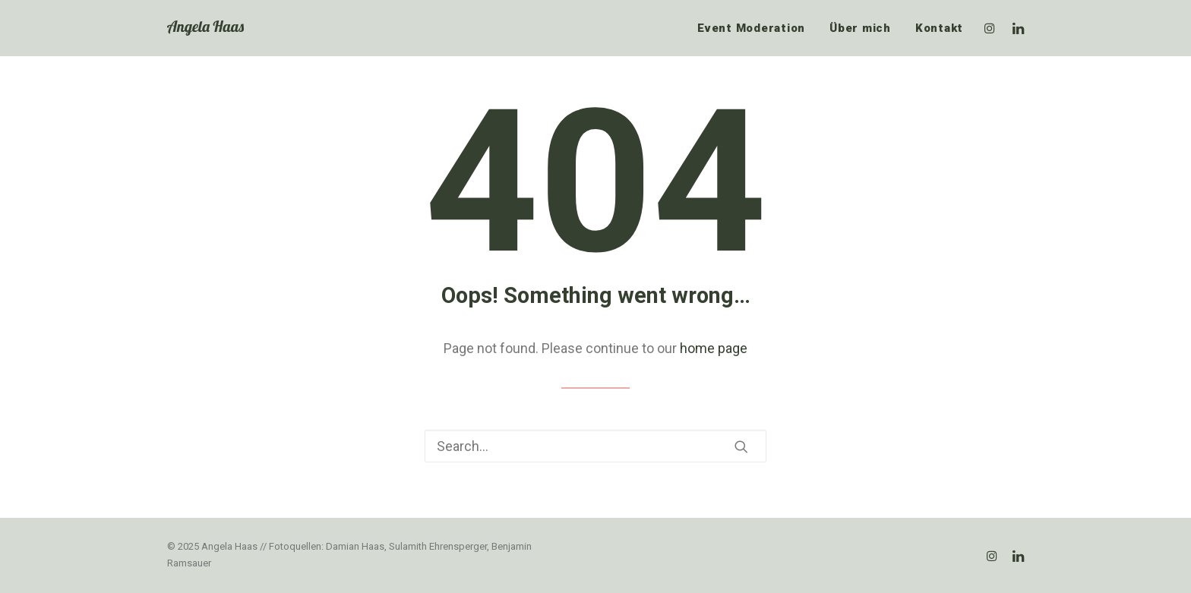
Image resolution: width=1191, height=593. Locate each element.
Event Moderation (751, 28)
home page (713, 348)
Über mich (860, 28)
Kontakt (939, 28)
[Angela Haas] (205, 28)
